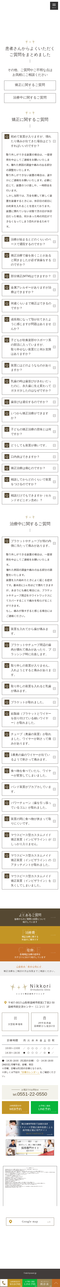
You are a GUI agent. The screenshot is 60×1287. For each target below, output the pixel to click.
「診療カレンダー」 (30, 1072)
